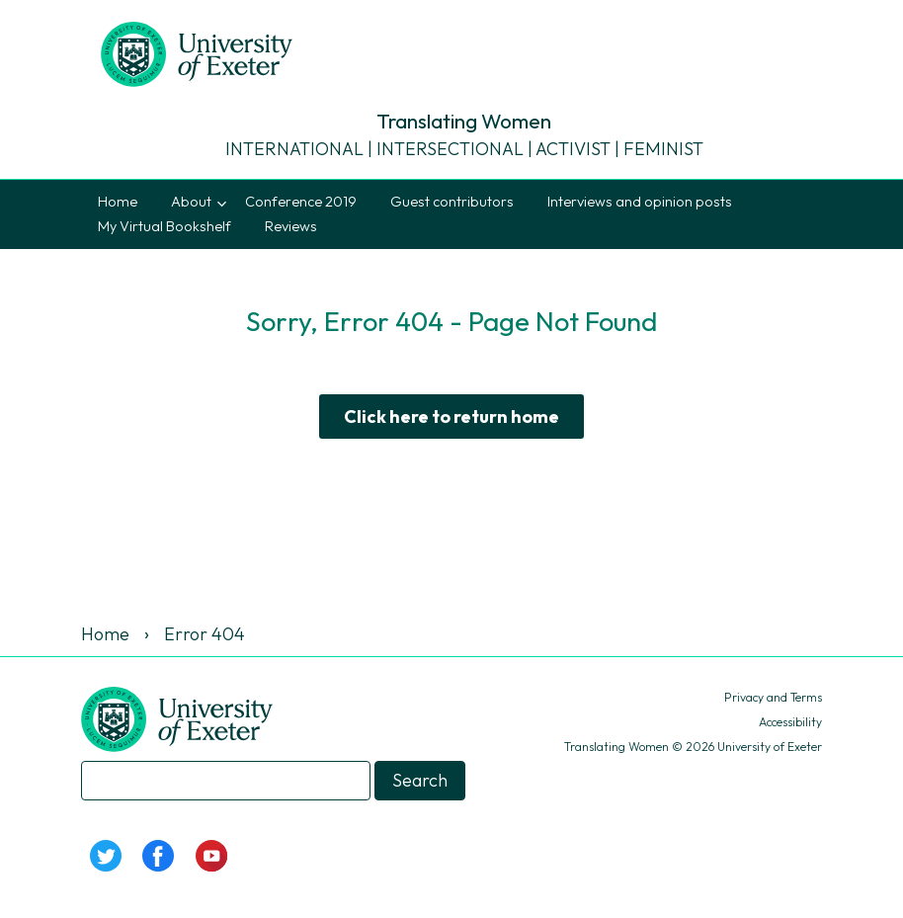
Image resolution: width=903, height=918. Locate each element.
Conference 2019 (301, 201)
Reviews (291, 226)
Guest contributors (452, 201)
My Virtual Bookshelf (164, 226)
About (191, 201)
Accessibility (790, 721)
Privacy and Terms (773, 697)
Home (117, 201)
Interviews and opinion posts (639, 201)
